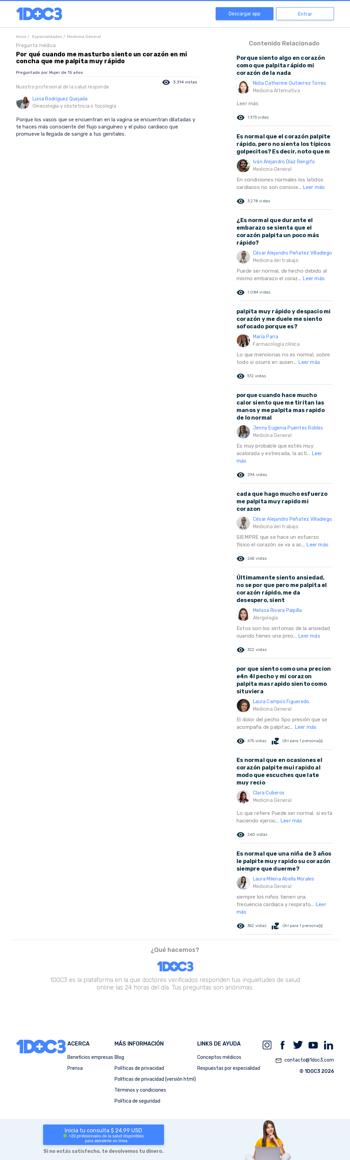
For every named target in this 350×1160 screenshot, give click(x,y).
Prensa (75, 1068)
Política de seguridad (137, 1101)
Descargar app (244, 14)
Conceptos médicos (219, 1057)
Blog (119, 1057)
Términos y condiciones (140, 1090)
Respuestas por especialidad (228, 1068)
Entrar (305, 14)
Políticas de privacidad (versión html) (155, 1079)
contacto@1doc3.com (304, 1060)
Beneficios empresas (90, 1057)
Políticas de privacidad (139, 1068)
